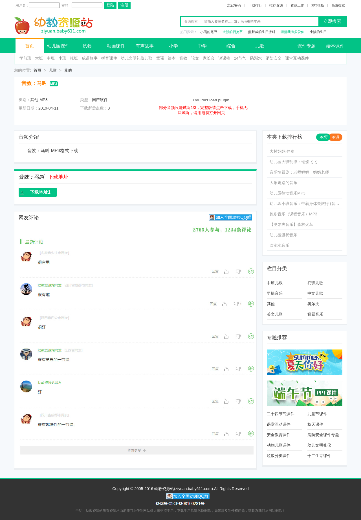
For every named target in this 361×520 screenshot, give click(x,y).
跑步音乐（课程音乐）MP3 (293, 214)
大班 (39, 58)
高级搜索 (338, 5)
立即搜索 (332, 21)
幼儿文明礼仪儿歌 (136, 58)
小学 (173, 45)
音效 (183, 58)
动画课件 (116, 45)
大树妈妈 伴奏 (282, 151)
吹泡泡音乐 (279, 245)
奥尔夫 (313, 303)
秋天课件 (315, 424)
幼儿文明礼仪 (319, 445)
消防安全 (273, 58)
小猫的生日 (318, 32)
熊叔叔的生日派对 (261, 32)
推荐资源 (276, 5)
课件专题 (307, 45)
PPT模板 (317, 5)
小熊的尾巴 (208, 32)
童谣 (160, 58)
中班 (51, 58)
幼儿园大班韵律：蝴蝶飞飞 (293, 162)
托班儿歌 (315, 283)
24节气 (240, 58)
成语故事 (90, 58)
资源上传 (297, 5)
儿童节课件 (317, 414)
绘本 (172, 58)
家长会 (209, 58)
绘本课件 (335, 45)
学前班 (25, 58)
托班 (74, 58)
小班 (62, 58)
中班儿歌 (275, 283)
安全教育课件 (278, 434)
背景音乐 (315, 314)
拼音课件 (109, 58)
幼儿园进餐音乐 (283, 235)
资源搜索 (191, 21)
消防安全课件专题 (323, 434)
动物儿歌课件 (278, 445)
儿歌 (259, 45)
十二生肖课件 (319, 455)
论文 (195, 58)
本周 (323, 137)
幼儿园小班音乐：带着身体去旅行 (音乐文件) (309, 203)
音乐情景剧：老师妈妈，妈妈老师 (299, 172)
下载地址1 (40, 192)
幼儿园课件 (58, 45)
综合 (230, 45)
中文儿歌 (315, 293)
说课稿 (224, 58)
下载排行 (255, 5)
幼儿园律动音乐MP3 (287, 193)
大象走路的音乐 (283, 182)
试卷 (87, 45)
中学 (202, 45)
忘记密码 (234, 5)
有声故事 (145, 45)
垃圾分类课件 (278, 455)
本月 (335, 137)
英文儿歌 (275, 314)
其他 (68, 70)
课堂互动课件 (297, 58)
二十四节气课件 (280, 414)
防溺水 (256, 58)
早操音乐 (275, 293)
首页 (29, 45)
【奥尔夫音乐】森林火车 (291, 224)
